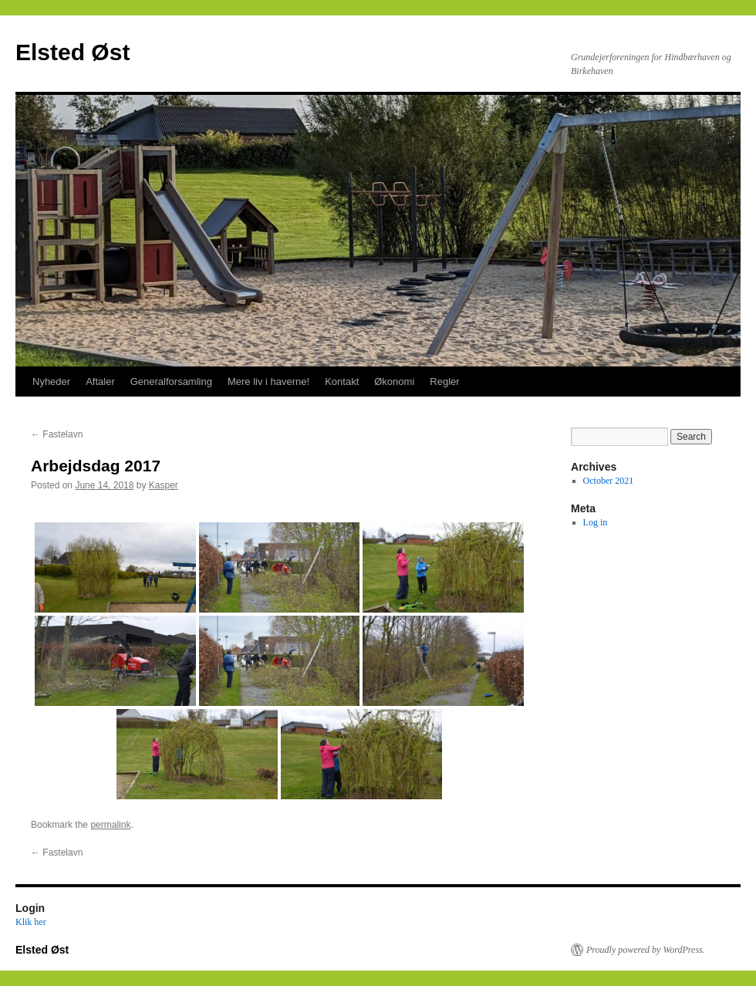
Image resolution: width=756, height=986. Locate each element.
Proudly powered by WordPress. (645, 949)
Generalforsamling (171, 381)
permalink (110, 824)
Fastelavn (57, 434)
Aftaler (100, 381)
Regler (444, 381)
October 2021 (608, 480)
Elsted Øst (72, 52)
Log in (595, 522)
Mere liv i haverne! (268, 381)
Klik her (30, 922)
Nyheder (51, 381)
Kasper (163, 485)
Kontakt (342, 381)
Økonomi (394, 381)
